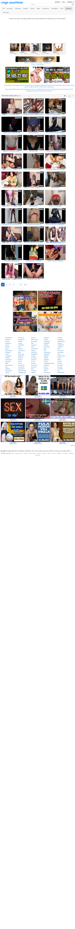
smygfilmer (8, 356)
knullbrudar (34, 354)
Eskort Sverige (66, 85)
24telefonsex (61, 341)
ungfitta (7, 358)
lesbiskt (20, 341)
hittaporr (46, 356)
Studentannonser (27, 89)
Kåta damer (49, 91)
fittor (32, 343)
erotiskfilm (21, 345)
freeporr (20, 348)
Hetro (58, 2)
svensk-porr (8, 359)
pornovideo (21, 365)
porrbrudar (47, 347)
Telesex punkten (18, 453)
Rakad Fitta (55, 89)
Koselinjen (37, 85)
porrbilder (60, 369)
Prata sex (32, 85)
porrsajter (60, 365)
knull (32, 347)
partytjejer (46, 343)
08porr (59, 359)
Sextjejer (31, 87)
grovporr (33, 363)
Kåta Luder (8, 89)
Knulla (71, 89)
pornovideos (8, 350)
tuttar (59, 348)
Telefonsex (22, 85)
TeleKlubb (39, 453)
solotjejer (46, 359)
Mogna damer (42, 91)
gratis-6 (33, 337)
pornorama (34, 365)
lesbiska (46, 369)
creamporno (21, 350)
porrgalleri (60, 339)
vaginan (33, 372)
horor (19, 347)
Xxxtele (54, 453)
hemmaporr (8, 370)
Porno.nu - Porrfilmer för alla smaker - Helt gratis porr (37, 62)
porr (59, 370)
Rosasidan (36, 87)
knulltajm (33, 370)
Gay (64, 2)
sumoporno (21, 369)
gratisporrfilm (61, 356)
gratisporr (8, 361)
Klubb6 (41, 87)
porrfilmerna (8, 337)
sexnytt (46, 361)
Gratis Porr (49, 89)
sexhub (60, 363)
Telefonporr (50, 85)
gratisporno (21, 339)
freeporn (20, 358)
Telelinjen (10, 85)
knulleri (46, 339)
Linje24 (6, 85)
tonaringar (60, 350)
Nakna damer (35, 91)
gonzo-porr (21, 354)
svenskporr (21, 367)
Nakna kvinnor (19, 89)
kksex (45, 370)
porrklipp (33, 359)
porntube (33, 367)
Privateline (25, 453)
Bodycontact (51, 87)
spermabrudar (22, 370)
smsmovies (34, 348)
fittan (19, 352)
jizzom (7, 345)
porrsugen (60, 352)
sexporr (33, 350)
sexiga (20, 343)
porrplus (60, 361)
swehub (60, 343)
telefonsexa (61, 372)
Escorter (34, 89)
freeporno (21, 356)
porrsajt (60, 367)
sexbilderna (61, 345)
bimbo (20, 361)
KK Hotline (65, 453)
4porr (45, 348)
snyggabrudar (22, 372)
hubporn (7, 369)
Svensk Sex (61, 89)
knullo (20, 363)
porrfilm (46, 345)
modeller (60, 347)
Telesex (27, 85)
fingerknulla (47, 352)
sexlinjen (7, 352)
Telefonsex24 (43, 85)
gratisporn (8, 343)
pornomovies (9, 365)
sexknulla (34, 352)
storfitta (46, 358)
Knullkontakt (40, 89)
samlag (33, 356)
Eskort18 (45, 87)
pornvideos (47, 372)
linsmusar (21, 337)
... (16, 284)
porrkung (33, 358)
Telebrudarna (16, 85)
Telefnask (44, 453)
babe (6, 363)
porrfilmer (46, 365)
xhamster (8, 339)
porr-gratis (34, 341)
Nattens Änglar (32, 453)
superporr (34, 345)
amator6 (60, 337)
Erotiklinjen (71, 453)
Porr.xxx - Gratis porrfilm (37, 64)
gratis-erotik (34, 339)
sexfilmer (46, 337)
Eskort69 (13, 89)
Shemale (70, 2)
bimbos (20, 359)
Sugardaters (29, 91)
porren (33, 361)
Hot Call (49, 453)
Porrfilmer (67, 89)
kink (6, 367)
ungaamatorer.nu (9, 453)
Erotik (44, 89)
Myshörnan (59, 453)
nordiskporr (47, 341)
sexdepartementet (49, 363)
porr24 (45, 367)
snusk (7, 354)
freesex (7, 372)
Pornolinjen (37, 455)
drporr (59, 358)
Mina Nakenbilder (57, 85)
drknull (7, 341)
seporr (7, 348)
